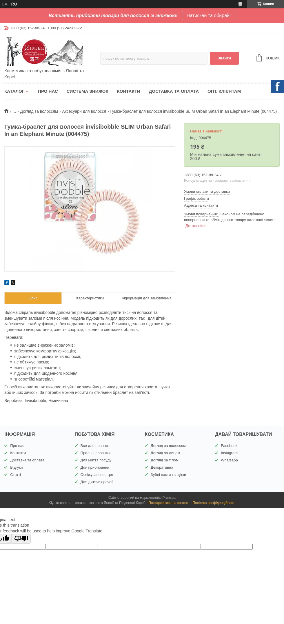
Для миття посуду (96, 460)
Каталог (14, 91)
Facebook (229, 445)
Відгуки (16, 467)
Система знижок (87, 91)
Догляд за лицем (165, 453)
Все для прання (94, 445)
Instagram (229, 453)
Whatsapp (229, 460)
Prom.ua (169, 498)
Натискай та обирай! (209, 15)
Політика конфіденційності (213, 503)
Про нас (48, 91)
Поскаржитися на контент (169, 503)
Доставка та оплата (174, 91)
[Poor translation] (21, 538)
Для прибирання (95, 467)
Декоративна (162, 467)
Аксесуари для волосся (84, 111)
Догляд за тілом (165, 460)
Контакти (128, 91)
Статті (15, 474)
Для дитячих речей (97, 482)
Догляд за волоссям (39, 111)
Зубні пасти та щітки (168, 474)
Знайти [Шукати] (224, 58)
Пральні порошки (96, 453)
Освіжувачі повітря (97, 474)
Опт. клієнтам (224, 91)
